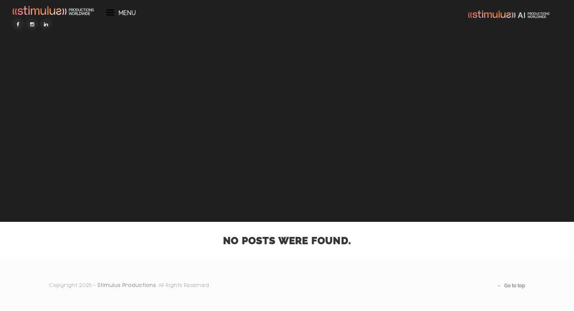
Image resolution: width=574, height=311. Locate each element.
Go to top (511, 285)
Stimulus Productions (126, 285)
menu (157, 31)
